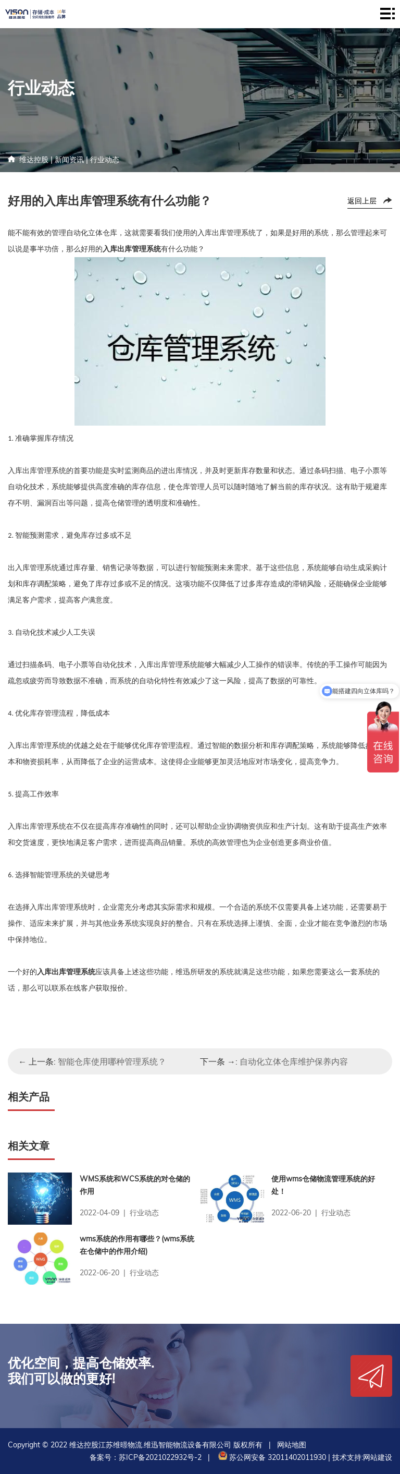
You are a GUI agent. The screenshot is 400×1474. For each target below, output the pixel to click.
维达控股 (33, 159)
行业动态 (104, 159)
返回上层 (362, 201)
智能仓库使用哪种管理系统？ (112, 1061)
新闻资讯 (69, 159)
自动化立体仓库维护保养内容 (294, 1061)
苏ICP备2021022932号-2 (160, 1457)
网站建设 (377, 1457)
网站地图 (291, 1444)
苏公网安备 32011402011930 (271, 1457)
